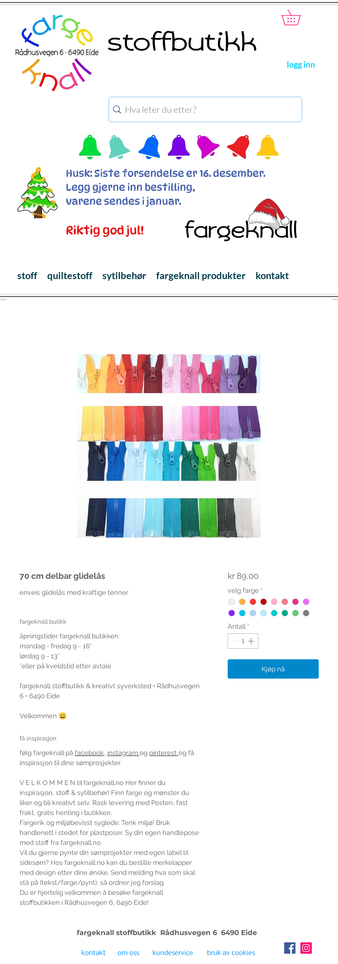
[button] (298, 17)
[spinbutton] (243, 641)
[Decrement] (234, 641)
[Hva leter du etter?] (206, 109)
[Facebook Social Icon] (289, 948)
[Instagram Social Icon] (306, 948)
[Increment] (251, 641)
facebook (89, 753)
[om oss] (128, 953)
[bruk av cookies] (231, 953)
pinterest (163, 753)
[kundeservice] (173, 953)
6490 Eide (238, 932)
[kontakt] (93, 953)
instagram (123, 753)
